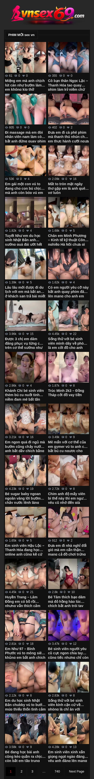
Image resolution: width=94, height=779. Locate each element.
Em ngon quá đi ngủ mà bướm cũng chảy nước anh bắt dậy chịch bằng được (25, 446)
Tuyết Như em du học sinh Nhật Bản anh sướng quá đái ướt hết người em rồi (23, 240)
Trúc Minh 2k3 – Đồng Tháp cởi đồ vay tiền (66, 393)
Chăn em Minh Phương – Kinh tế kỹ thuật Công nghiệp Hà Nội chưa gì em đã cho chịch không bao (67, 240)
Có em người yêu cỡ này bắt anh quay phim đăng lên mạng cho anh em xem (68, 291)
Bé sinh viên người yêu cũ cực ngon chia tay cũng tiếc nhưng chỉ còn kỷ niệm (68, 653)
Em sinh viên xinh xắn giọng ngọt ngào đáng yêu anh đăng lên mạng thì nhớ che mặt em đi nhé (67, 756)
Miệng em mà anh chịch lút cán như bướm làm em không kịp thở (25, 85)
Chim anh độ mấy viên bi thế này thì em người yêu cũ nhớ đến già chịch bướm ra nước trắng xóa (67, 498)
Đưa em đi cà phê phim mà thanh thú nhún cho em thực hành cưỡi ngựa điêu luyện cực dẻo (68, 136)
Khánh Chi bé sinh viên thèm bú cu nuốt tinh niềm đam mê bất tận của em (24, 395)
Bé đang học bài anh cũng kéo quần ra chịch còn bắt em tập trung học (24, 756)
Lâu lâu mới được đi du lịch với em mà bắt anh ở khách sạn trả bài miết (25, 291)
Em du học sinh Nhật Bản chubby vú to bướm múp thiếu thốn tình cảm (25, 705)
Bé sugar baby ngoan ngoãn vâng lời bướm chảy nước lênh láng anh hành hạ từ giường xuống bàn (24, 498)
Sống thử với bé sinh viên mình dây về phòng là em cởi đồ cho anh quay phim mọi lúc (68, 343)
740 (57, 771)
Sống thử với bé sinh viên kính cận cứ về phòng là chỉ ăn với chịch (65, 705)
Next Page (76, 771)
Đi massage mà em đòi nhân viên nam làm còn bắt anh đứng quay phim (25, 136)
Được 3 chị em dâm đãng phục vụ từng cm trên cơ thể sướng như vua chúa (24, 343)
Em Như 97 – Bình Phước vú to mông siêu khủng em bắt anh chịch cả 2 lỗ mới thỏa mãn (25, 653)
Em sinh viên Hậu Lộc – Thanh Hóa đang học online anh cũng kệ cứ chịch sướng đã (24, 550)
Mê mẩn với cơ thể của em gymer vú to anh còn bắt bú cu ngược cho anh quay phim (68, 446)
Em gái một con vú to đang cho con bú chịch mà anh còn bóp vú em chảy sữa (24, 188)
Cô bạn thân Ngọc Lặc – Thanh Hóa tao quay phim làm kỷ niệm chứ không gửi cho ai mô (68, 85)
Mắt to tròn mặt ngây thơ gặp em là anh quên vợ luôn (67, 188)
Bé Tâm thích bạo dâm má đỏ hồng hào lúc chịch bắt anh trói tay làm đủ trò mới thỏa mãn (68, 601)
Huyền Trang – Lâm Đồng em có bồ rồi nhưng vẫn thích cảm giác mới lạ (22, 601)
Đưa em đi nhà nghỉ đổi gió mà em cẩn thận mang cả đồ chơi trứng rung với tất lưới (67, 550)
